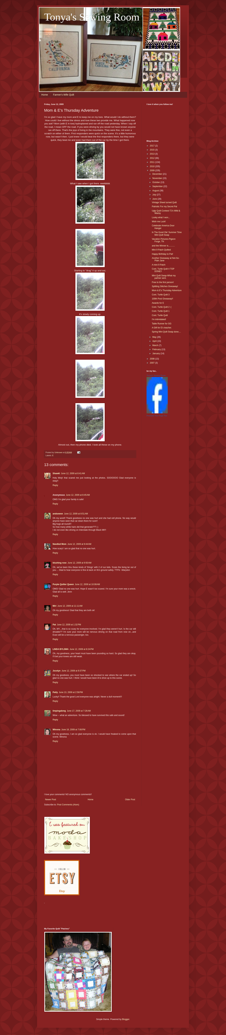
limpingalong (59, 711)
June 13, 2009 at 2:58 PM (71, 692)
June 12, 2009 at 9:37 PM (74, 671)
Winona (56, 729)
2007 (152, 363)
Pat (54, 624)
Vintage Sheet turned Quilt (164, 202)
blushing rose (60, 563)
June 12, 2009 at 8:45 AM (78, 495)
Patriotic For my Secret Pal (164, 206)
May (154, 337)
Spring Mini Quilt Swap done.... (166, 332)
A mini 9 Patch (158, 265)
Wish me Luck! (159, 221)
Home (44, 94)
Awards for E (158, 303)
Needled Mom (59, 544)
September (157, 186)
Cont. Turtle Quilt (160, 315)
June (154, 199)
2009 (152, 170)
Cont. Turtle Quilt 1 (161, 311)
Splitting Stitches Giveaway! (165, 286)
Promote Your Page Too (157, 416)
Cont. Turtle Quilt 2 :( (161, 307)
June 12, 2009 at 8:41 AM (73, 473)
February (156, 349)
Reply (55, 485)
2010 (152, 166)
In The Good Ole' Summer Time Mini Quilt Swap (167, 233)
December (157, 174)
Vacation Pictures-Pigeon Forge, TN (164, 240)
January (156, 353)
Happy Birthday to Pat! (162, 254)
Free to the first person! (163, 282)
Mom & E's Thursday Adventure (167, 290)
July (154, 194)
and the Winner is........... (163, 245)
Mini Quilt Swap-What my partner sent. (164, 276)
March (155, 345)
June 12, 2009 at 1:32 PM (69, 624)
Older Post (130, 799)
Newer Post (50, 799)
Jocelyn (57, 671)
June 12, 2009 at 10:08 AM (87, 584)
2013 (152, 154)
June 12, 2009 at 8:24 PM (82, 649)
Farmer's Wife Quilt (63, 94)
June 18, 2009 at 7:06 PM (73, 729)
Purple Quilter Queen (63, 584)
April (154, 341)
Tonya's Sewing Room (91, 17)
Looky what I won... (161, 217)
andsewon (58, 513)
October (156, 182)
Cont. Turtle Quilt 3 (161, 294)
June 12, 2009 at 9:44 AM (79, 544)
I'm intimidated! (159, 319)
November (157, 178)
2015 (152, 150)
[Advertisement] (108, 913)
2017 (152, 146)
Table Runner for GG (161, 323)
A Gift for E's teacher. (162, 327)
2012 (152, 158)
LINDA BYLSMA (61, 649)
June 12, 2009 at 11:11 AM (69, 606)
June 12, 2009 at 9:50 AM (79, 563)
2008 (152, 359)
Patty (55, 692)
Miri (54, 606)
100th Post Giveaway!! (162, 298)
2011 (152, 162)
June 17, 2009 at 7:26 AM (79, 711)
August (156, 190)
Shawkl (56, 473)
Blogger (125, 1019)
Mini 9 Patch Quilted (161, 250)
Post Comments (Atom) (68, 804)
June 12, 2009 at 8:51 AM (76, 513)
